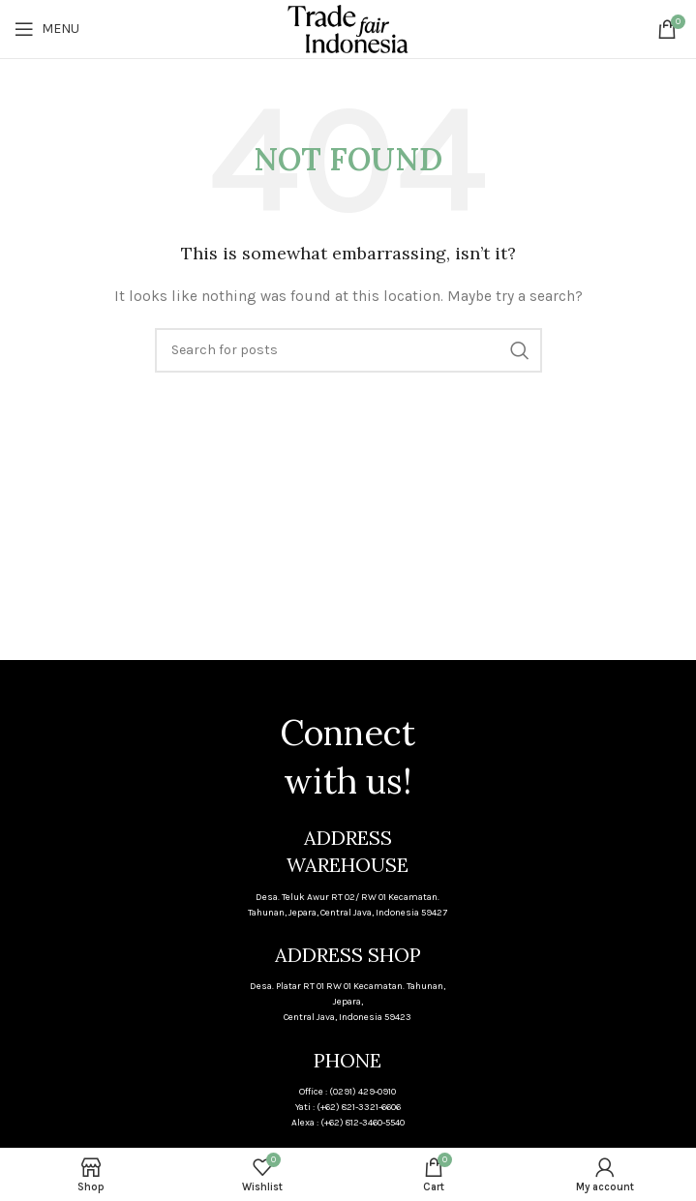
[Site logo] (348, 27)
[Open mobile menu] (47, 29)
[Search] (348, 350)
